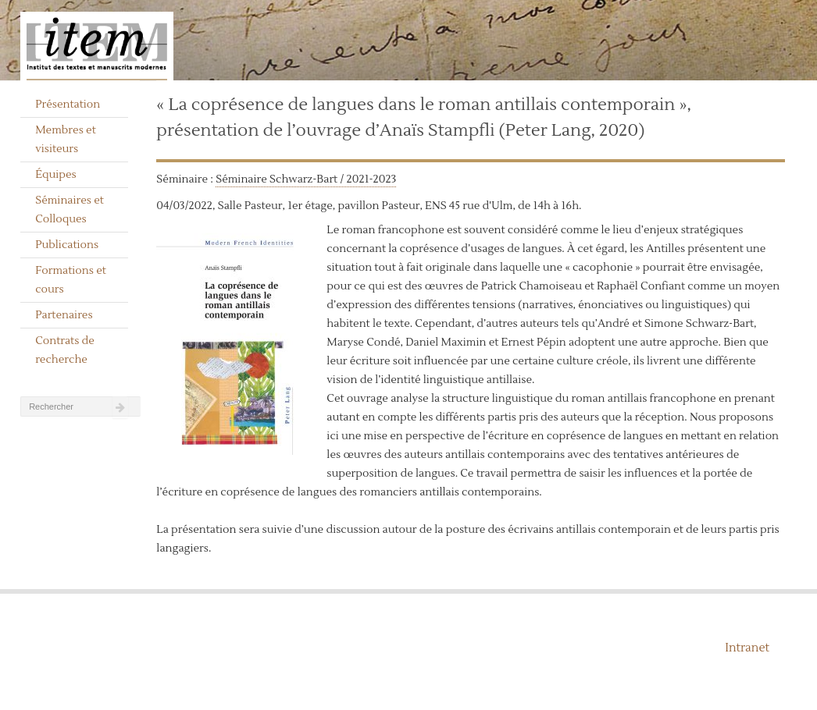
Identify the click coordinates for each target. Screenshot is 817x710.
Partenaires (64, 315)
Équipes (56, 175)
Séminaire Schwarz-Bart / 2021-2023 (306, 179)
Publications (66, 245)
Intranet (747, 648)
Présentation (67, 105)
